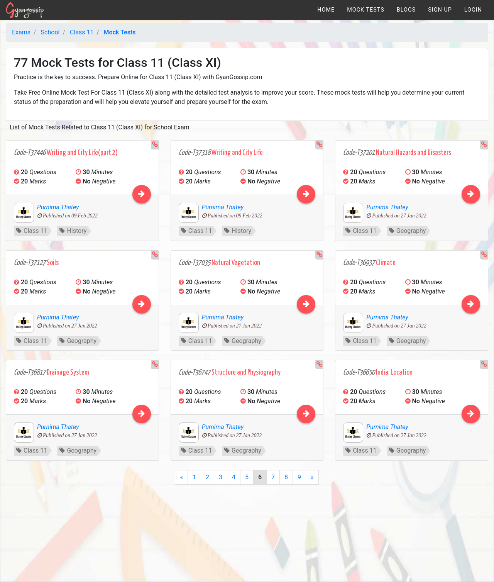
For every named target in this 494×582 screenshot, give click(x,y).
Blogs (406, 10)
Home (326, 10)
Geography (407, 230)
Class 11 (31, 230)
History (72, 230)
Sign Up (440, 10)
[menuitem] (326, 10)
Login (473, 10)
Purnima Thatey (58, 207)
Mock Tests (365, 10)
